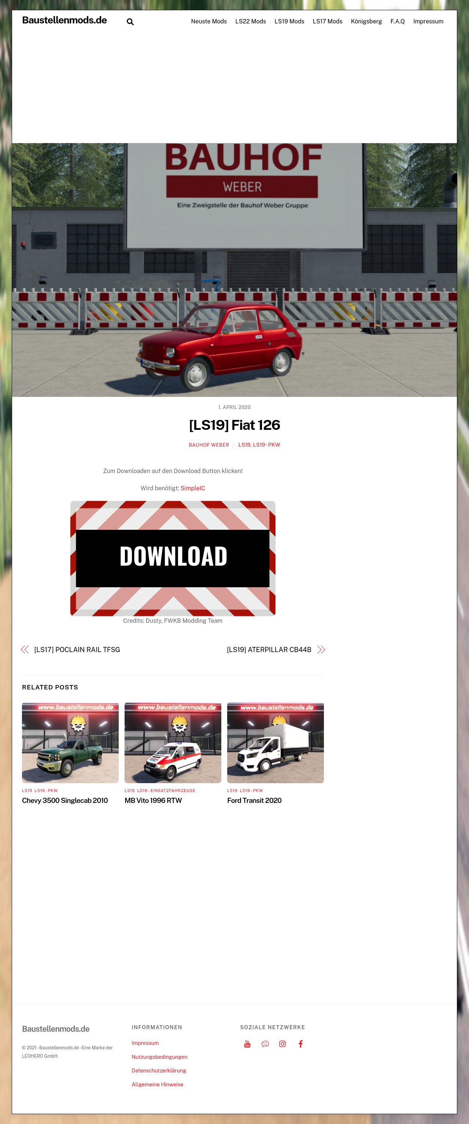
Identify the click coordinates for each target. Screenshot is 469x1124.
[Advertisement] (234, 88)
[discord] (265, 1043)
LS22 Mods (250, 21)
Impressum (428, 21)
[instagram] (283, 1043)
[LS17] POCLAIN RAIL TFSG (77, 650)
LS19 (245, 445)
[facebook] (300, 1043)
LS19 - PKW (266, 445)
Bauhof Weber (209, 445)
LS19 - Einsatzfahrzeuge (166, 790)
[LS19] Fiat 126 (234, 425)
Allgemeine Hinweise (157, 1084)
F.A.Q (398, 21)
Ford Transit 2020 (254, 800)
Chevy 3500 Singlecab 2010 (65, 800)
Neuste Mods (209, 21)
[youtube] (247, 1043)
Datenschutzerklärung (159, 1070)
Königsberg (366, 21)
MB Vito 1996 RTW (153, 800)
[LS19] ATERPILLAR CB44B (269, 650)
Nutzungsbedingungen (159, 1057)
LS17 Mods (328, 21)
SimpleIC (193, 488)
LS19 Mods (289, 21)
